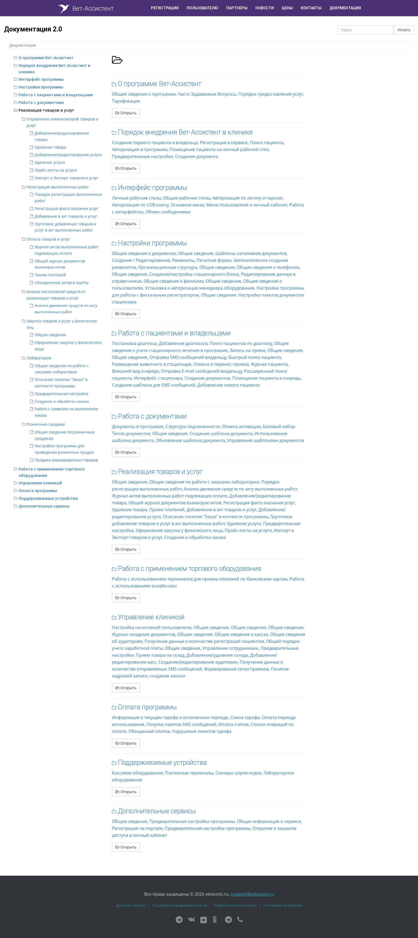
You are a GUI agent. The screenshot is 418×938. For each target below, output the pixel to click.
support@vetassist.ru (252, 894)
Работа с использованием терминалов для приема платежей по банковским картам (199, 579)
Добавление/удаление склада (217, 655)
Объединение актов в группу (62, 282)
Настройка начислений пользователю (151, 627)
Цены (287, 8)
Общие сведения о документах (144, 253)
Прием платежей (50, 274)
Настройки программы (41, 87)
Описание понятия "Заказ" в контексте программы (215, 516)
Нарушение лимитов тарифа (201, 731)
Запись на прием (247, 350)
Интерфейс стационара (158, 378)
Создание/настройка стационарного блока (194, 274)
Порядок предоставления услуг (270, 94)
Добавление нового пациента (228, 385)
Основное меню (187, 205)
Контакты (311, 8)
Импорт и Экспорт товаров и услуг (66, 177)
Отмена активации (241, 426)
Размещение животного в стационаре (151, 364)
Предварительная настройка (61, 393)
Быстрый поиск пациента (254, 357)
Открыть (125, 112)
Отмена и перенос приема (221, 364)
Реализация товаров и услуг (46, 110)
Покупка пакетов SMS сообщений (181, 724)
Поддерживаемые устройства (48, 498)
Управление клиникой (40, 482)
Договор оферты (131, 905)
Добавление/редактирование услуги (68, 154)
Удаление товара (50, 147)
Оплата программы (38, 490)
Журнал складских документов (143, 634)
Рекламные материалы (283, 905)
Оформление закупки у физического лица (179, 530)
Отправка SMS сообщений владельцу (187, 357)
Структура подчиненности (193, 426)
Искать (404, 29)
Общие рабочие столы (186, 198)
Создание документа (196, 156)
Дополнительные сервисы (44, 506)
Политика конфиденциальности (179, 905)
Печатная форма (213, 260)
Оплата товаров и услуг (48, 239)
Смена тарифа (245, 717)
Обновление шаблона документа (190, 440)
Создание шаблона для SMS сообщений (153, 385)
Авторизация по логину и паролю (247, 198)
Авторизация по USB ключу (140, 205)
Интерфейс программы (41, 79)
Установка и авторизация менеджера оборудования (199, 288)
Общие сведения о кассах (241, 634)
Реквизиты (183, 260)
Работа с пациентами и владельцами (56, 94)
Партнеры (236, 8)
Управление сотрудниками (230, 648)
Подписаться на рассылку (235, 905)
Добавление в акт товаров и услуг (66, 216)
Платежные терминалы (189, 773)
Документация (345, 8)
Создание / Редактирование (141, 260)
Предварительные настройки (142, 156)
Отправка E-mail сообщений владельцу (201, 371)
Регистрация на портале (137, 828)
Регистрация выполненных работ (58, 186)
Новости (264, 8)
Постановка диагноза (134, 343)
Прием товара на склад (160, 655)
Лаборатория (39, 357)
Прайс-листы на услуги (56, 170)
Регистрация (165, 8)
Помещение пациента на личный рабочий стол (219, 149)
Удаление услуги (50, 162)
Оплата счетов (233, 724)
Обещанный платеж (149, 731)
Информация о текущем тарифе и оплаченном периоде (170, 717)
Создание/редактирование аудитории (198, 662)
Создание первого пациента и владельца (155, 142)
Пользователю (202, 8)
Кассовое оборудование (137, 773)
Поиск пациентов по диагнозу (241, 343)
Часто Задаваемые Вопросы (207, 94)
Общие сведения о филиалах (174, 281)
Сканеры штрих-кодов (238, 773)
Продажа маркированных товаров (66, 459)
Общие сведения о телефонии (268, 267)
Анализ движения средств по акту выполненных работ (240, 489)
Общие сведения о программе (144, 94)
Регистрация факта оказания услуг (66, 208)
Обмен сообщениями (168, 212)
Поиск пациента (266, 142)
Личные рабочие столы (136, 198)
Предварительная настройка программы (192, 821)
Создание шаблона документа (221, 433)
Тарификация (126, 101)
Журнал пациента (269, 364)
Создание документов (207, 378)
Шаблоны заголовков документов (250, 253)
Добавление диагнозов (183, 343)
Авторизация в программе (139, 149)
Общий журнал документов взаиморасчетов (174, 503)
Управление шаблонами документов (265, 440)
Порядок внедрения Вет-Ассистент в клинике (185, 132)
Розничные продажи (46, 424)
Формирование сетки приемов (236, 669)
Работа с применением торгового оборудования (189, 568)
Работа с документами (41, 102)
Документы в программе (137, 426)
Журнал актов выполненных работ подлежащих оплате (169, 496)
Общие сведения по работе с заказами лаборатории (204, 482)
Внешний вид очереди (135, 371)
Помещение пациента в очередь (266, 378)
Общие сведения (50, 334)
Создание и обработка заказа (62, 401)
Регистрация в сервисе (224, 142)
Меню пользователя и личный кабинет (246, 205)
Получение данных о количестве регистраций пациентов (204, 641)
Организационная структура (167, 267)
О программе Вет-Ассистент (46, 57)
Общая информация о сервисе (269, 821)
